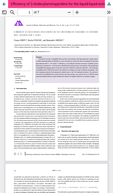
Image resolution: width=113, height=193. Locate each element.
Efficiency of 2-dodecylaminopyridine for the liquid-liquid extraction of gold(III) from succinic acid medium (62, 4)
